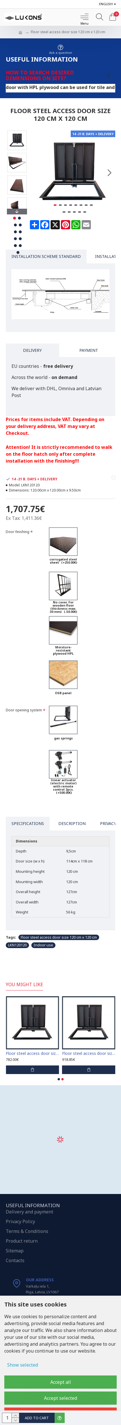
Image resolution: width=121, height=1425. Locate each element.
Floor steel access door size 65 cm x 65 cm (32, 1053)
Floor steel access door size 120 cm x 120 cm (59, 937)
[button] (109, 172)
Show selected (22, 1365)
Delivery (32, 350)
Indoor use (43, 945)
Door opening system (24, 710)
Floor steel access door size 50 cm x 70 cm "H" (89, 1053)
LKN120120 (17, 945)
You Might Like (24, 985)
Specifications (27, 823)
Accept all (60, 1382)
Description (72, 823)
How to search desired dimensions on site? (40, 75)
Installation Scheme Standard (46, 256)
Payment (88, 350)
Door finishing (17, 531)
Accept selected (60, 1398)
